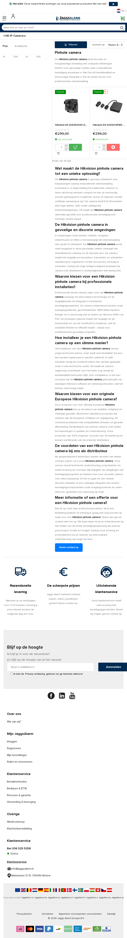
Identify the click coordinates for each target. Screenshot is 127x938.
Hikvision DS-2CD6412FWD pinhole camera (109, 125)
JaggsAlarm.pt (118, 898)
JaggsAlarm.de (41, 898)
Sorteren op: (98, 45)
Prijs (5, 46)
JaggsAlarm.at (54, 898)
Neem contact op (68, 547)
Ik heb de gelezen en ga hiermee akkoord (46, 673)
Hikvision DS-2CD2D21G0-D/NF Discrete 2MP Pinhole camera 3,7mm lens (71, 125)
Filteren (71, 44)
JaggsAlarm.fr (79, 898)
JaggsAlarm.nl (28, 898)
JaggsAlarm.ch (67, 898)
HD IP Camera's (15, 35)
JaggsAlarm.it (92, 898)
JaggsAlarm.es (105, 898)
